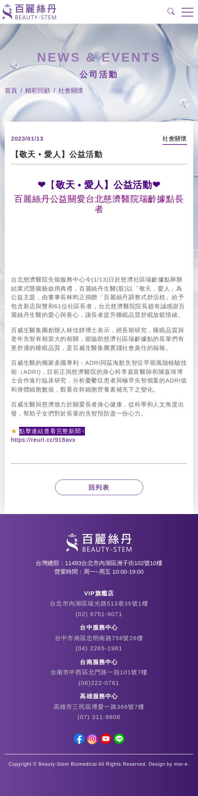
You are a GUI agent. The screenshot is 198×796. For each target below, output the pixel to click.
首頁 (11, 90)
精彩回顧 (37, 90)
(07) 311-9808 (99, 717)
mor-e (181, 764)
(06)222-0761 (99, 682)
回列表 (99, 487)
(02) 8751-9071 (99, 614)
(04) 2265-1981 (99, 648)
